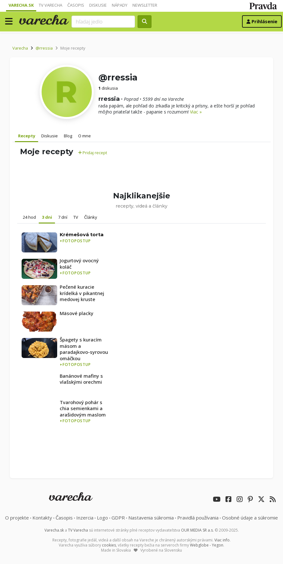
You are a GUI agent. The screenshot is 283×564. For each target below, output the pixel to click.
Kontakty (42, 517)
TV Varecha (50, 5)
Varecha (20, 48)
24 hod (29, 217)
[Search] (103, 22)
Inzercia (84, 517)
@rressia (44, 48)
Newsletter (144, 5)
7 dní (62, 217)
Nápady (119, 5)
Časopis (75, 5)
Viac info (222, 540)
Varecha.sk (21, 5)
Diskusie (98, 5)
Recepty (26, 136)
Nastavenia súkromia (151, 517)
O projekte (17, 517)
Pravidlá (198, 517)
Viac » (196, 112)
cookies (109, 545)
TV (75, 217)
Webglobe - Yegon (206, 545)
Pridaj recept (92, 152)
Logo (102, 517)
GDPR (118, 517)
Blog (68, 136)
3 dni (47, 217)
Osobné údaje (250, 517)
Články (90, 217)
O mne (84, 136)
